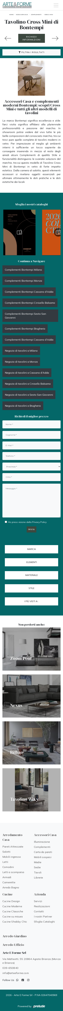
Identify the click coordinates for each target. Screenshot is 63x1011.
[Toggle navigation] (56, 5)
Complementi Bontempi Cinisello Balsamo (30, 302)
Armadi (6, 877)
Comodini (8, 867)
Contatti (39, 911)
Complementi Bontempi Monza (23, 280)
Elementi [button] (31, 562)
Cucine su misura (12, 916)
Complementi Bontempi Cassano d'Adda (29, 291)
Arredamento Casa (12, 837)
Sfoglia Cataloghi (44, 921)
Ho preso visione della (27, 522)
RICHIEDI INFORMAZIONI (31, 38)
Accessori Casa (22, 14)
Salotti (6, 851)
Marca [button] (31, 549)
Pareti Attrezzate (12, 846)
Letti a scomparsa (13, 872)
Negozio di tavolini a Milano (21, 350)
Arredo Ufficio (13, 945)
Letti (5, 861)
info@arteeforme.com (15, 973)
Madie (37, 862)
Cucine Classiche (12, 911)
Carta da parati (43, 852)
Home (11, 14)
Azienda (40, 894)
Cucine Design (11, 901)
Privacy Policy (39, 522)
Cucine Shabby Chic (14, 921)
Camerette (8, 882)
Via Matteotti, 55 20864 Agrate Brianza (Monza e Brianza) (31, 960)
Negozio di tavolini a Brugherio (23, 405)
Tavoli (37, 872)
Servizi (38, 901)
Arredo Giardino (14, 936)
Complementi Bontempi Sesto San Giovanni (25, 315)
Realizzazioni (42, 906)
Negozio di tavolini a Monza (21, 361)
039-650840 (10, 967)
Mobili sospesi (42, 857)
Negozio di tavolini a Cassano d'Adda (27, 372)
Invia (31, 529)
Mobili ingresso (11, 856)
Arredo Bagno (10, 887)
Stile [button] (31, 588)
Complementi (36, 14)
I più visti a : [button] (31, 601)
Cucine (7, 894)
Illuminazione (42, 841)
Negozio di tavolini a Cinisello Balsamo (28, 383)
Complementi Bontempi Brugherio (25, 328)
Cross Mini (49, 14)
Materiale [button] (31, 575)
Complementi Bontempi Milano (23, 269)
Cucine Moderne (12, 906)
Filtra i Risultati (32, 52)
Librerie (38, 877)
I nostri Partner (43, 916)
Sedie (37, 867)
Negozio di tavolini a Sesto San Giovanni (29, 394)
